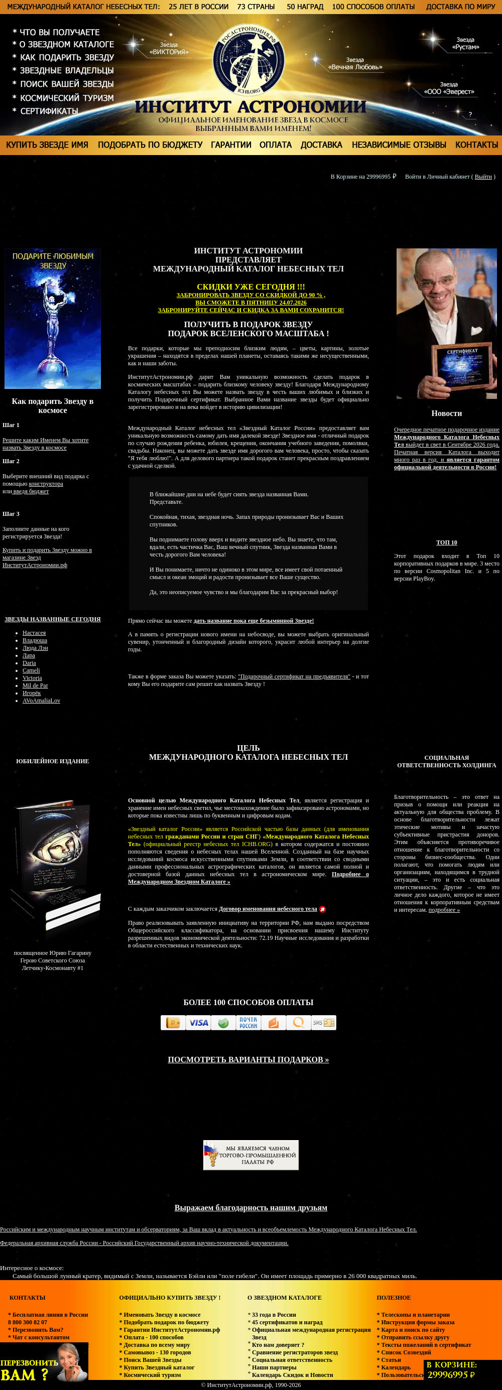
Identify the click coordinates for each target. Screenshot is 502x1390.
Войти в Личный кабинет (437, 176)
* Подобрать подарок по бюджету (164, 1322)
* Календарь (393, 1367)
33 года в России (274, 1314)
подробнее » (444, 909)
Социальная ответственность (292, 1359)
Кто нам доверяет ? (278, 1344)
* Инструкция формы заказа (415, 1322)
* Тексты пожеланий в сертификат (423, 1344)
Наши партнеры (274, 1367)
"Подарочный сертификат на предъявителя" (294, 676)
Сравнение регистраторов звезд (295, 1352)
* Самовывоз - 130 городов (155, 1352)
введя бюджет (30, 491)
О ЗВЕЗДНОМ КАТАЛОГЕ (284, 1297)
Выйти (483, 176)
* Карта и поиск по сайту (410, 1329)
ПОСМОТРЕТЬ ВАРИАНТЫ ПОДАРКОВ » (248, 1059)
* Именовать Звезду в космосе (159, 1314)
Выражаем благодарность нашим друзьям (251, 1207)
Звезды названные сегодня (53, 619)
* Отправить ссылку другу (412, 1337)
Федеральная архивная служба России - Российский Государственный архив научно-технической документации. (144, 1242)
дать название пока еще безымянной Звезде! (254, 620)
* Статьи (388, 1359)
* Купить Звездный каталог (156, 1367)
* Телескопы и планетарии (413, 1314)
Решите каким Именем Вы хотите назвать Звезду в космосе (46, 444)
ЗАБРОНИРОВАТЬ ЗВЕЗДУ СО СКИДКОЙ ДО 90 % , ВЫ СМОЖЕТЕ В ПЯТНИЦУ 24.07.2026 (251, 299)
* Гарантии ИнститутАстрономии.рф (169, 1329)
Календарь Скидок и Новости (292, 1374)
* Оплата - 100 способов (151, 1337)
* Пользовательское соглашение (420, 1374)
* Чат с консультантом (39, 1337)
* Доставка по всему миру (154, 1344)
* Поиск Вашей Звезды (150, 1359)
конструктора (46, 483)
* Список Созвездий (403, 1352)
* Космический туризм (150, 1374)
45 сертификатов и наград (287, 1322)
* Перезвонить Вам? (35, 1329)
